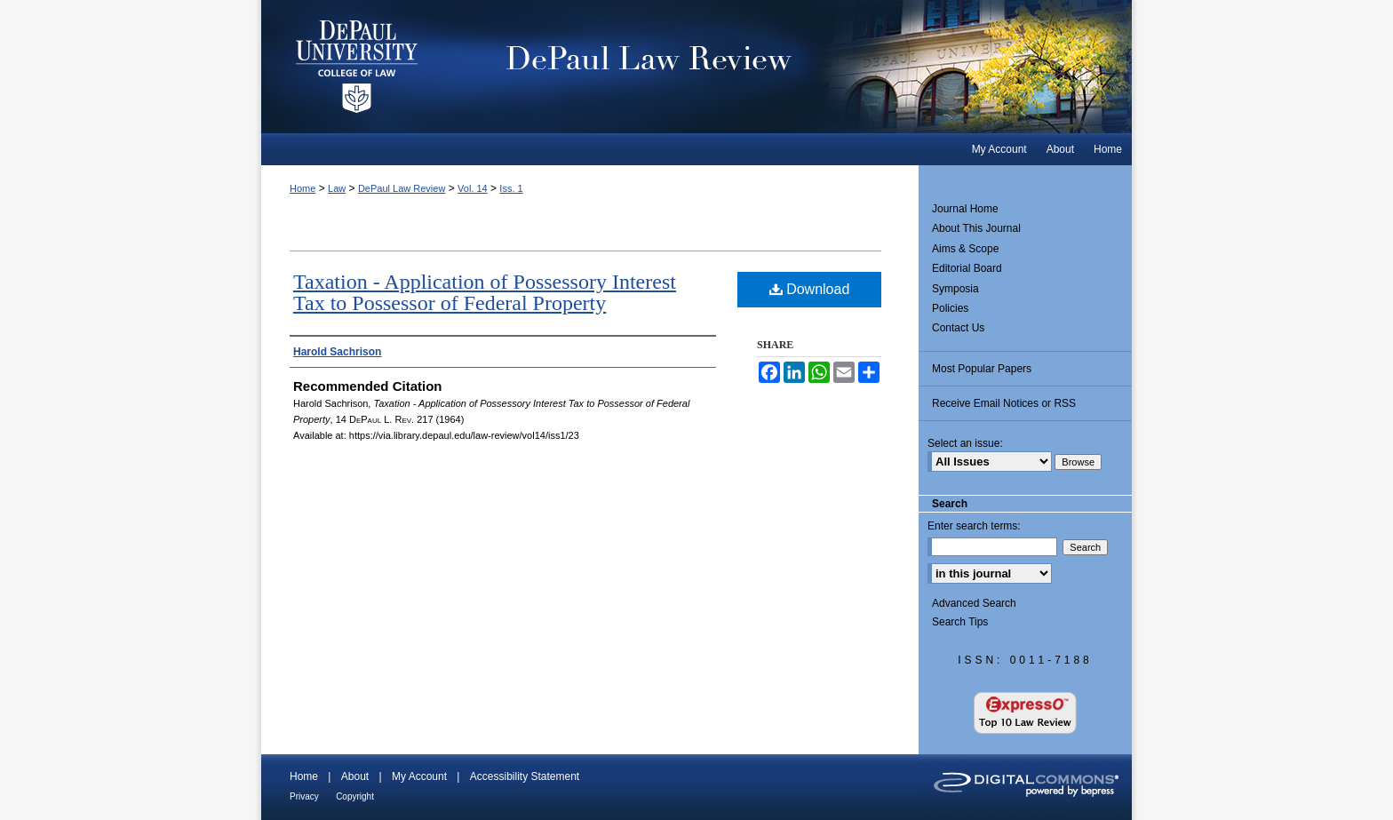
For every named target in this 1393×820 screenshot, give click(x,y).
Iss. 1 (510, 188)
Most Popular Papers (981, 368)
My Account (419, 776)
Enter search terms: (974, 526)
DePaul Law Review (794, 66)
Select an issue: (965, 443)
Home (302, 188)
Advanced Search (974, 603)
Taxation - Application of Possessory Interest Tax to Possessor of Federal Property (484, 292)
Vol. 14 (473, 188)
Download (809, 289)
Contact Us (958, 328)
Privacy (304, 796)
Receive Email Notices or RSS (1004, 403)
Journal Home (965, 209)
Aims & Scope (965, 249)
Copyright (355, 796)
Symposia (955, 289)
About (355, 776)
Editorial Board (967, 268)
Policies (950, 308)
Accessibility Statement (524, 776)
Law (337, 188)
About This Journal (976, 228)
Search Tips (960, 622)
